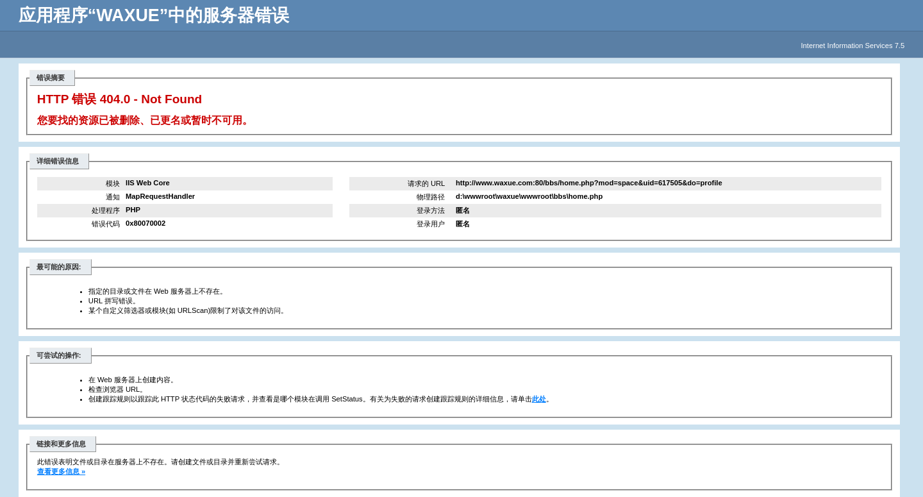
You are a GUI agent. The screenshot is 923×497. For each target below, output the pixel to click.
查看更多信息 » (61, 471)
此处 (539, 399)
